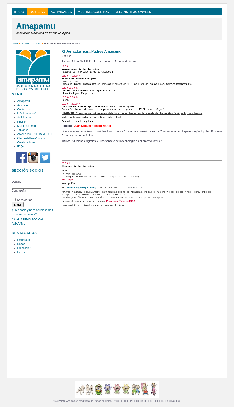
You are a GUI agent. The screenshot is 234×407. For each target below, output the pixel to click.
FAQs (20, 146)
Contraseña (19, 190)
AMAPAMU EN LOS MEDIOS (35, 134)
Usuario (16, 181)
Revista (21, 121)
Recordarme (24, 200)
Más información (27, 113)
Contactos (23, 109)
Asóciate (22, 105)
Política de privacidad (168, 400)
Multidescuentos (27, 126)
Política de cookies (141, 400)
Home (15, 43)
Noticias (25, 43)
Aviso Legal (121, 400)
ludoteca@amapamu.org (81, 187)
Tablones (22, 130)
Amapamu (35, 26)
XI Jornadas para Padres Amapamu (92, 51)
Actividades (24, 117)
